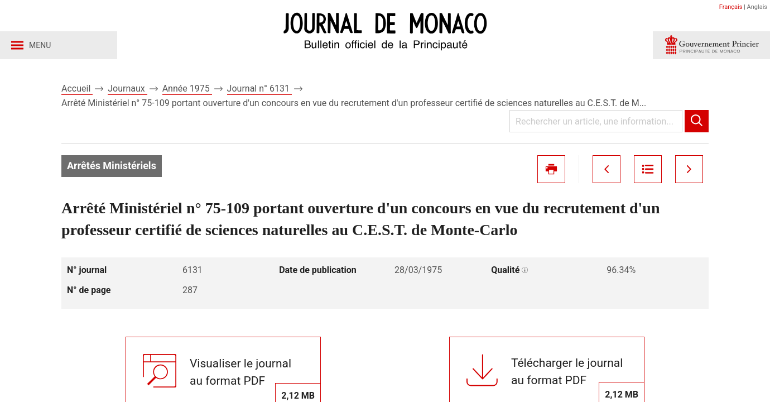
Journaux (127, 88)
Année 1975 (187, 88)
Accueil (77, 88)
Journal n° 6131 (259, 88)
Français (731, 7)
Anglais (757, 7)
